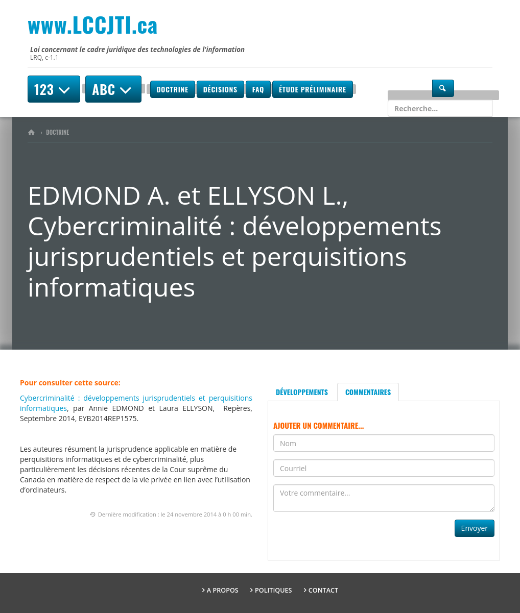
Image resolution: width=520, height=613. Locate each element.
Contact (323, 590)
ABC (113, 89)
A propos (223, 590)
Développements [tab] (302, 391)
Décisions (220, 89)
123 (54, 89)
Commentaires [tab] (368, 391)
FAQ (258, 89)
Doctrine (172, 89)
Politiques (273, 590)
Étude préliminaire (312, 89)
